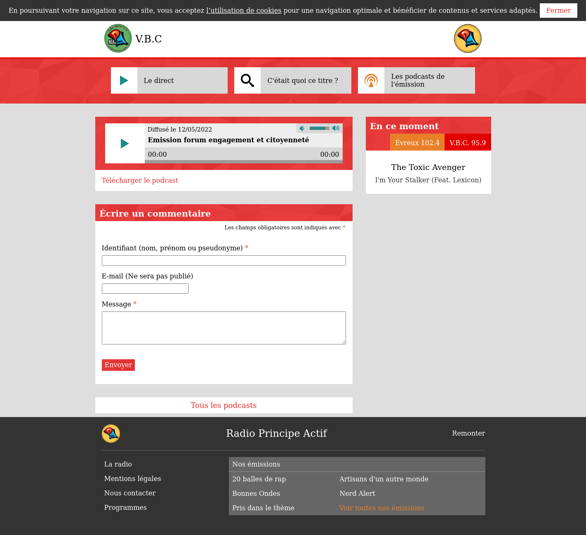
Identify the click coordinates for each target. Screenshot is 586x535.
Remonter (468, 433)
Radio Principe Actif (276, 433)
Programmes (125, 507)
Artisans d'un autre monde (383, 479)
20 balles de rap (259, 479)
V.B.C (149, 39)
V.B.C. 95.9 (468, 143)
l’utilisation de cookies (243, 10)
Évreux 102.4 (417, 143)
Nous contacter (130, 493)
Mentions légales (132, 479)
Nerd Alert (357, 493)
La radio (118, 464)
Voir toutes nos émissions (381, 508)
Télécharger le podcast (140, 180)
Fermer (558, 10)
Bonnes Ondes (256, 493)
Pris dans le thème (263, 508)
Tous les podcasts (224, 405)
